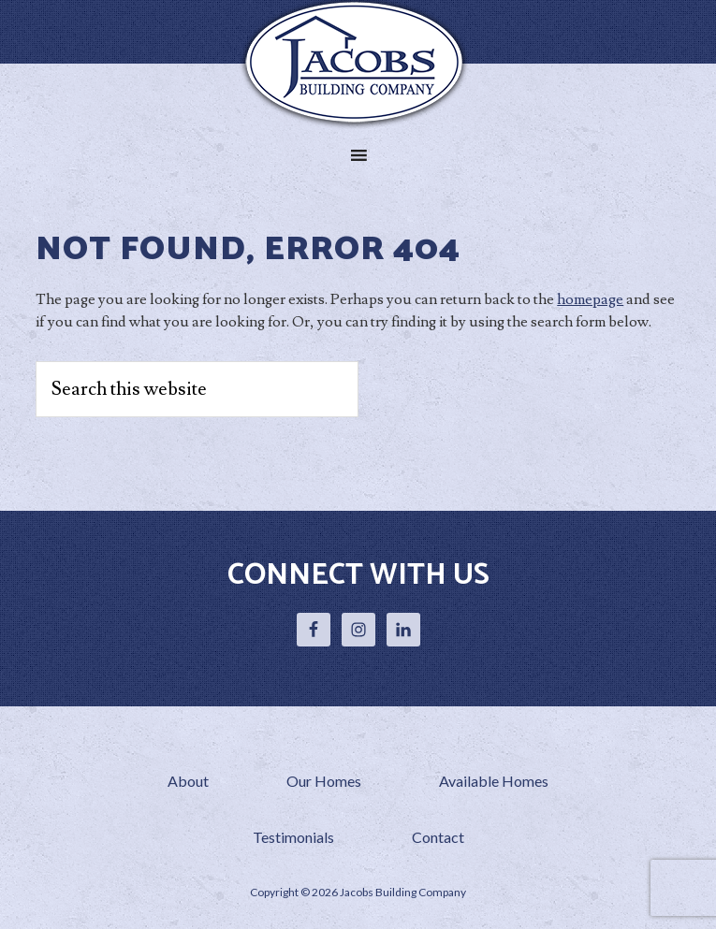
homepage (590, 299)
